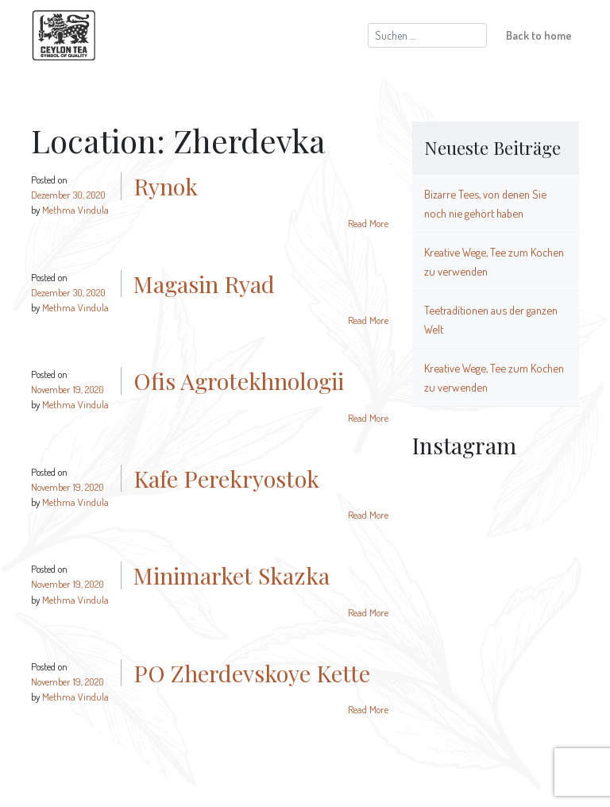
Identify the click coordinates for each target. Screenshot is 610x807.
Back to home (539, 35)
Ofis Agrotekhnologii (238, 380)
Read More (368, 223)
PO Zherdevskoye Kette (251, 673)
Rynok (165, 186)
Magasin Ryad (204, 283)
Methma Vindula (75, 209)
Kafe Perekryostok (226, 478)
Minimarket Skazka (231, 575)
